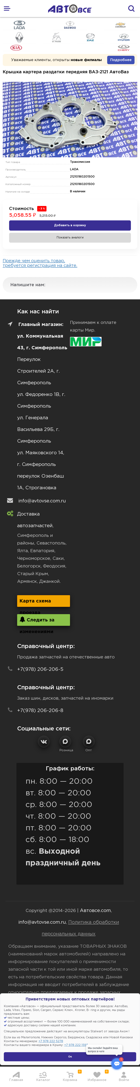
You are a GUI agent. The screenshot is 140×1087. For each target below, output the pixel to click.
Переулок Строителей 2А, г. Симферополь (38, 371)
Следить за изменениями (37, 621)
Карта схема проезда (35, 603)
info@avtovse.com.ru (42, 501)
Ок (70, 1057)
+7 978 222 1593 (76, 1045)
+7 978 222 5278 (50, 1041)
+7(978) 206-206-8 (40, 711)
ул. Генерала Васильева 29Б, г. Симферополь (38, 429)
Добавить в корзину (70, 225)
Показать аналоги (70, 237)
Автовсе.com (95, 911)
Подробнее (121, 60)
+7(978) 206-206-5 (40, 669)
